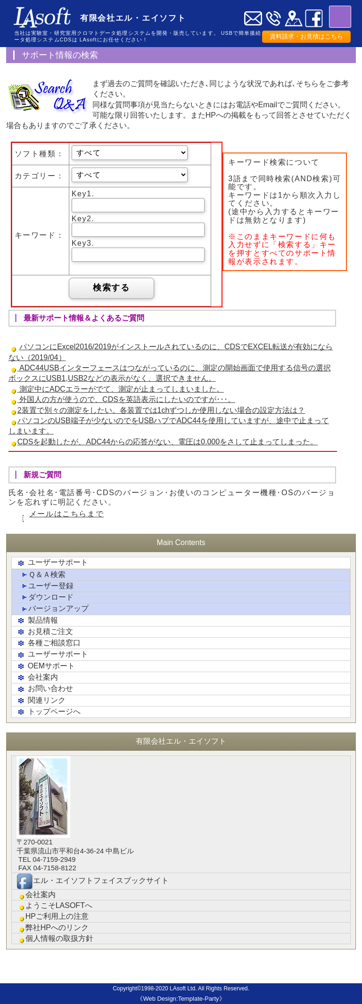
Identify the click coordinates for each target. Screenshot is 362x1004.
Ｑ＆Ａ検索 (41, 575)
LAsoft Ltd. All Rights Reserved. (209, 988)
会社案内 (37, 677)
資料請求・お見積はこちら (306, 36)
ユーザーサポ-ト (164, 971)
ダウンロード (45, 597)
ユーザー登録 (45, 586)
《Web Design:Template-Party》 (181, 998)
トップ (18, 967)
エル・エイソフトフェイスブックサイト (92, 881)
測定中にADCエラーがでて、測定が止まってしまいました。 (120, 389)
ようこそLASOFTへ (54, 905)
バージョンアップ (53, 609)
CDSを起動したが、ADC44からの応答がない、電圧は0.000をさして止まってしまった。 (167, 442)
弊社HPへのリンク (52, 928)
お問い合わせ (44, 689)
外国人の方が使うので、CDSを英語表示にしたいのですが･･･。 (126, 399)
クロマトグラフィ (201, 971)
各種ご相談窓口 (48, 643)
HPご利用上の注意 (52, 916)
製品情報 (37, 620)
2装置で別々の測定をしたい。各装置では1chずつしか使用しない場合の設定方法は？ (161, 410)
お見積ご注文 (44, 631)
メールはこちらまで (66, 514)
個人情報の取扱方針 (54, 938)
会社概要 (237, 967)
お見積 (91, 967)
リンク (273, 967)
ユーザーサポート (52, 563)
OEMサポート (45, 666)
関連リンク (41, 700)
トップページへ (48, 712)
